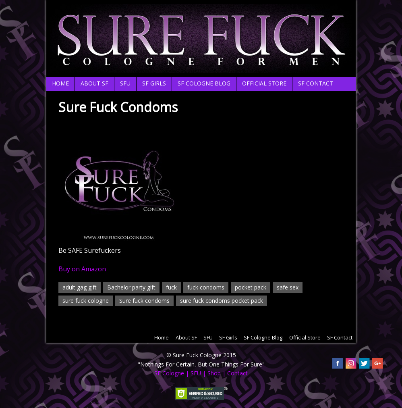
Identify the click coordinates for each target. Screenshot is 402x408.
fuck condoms (205, 287)
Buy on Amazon (82, 268)
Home (60, 83)
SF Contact (315, 83)
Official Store (264, 83)
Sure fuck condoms (144, 300)
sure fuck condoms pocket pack (221, 300)
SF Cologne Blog (204, 83)
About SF (94, 83)
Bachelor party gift (131, 287)
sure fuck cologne (85, 300)
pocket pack (250, 287)
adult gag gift (79, 287)
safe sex (287, 287)
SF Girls (154, 83)
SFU (125, 83)
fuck (171, 287)
